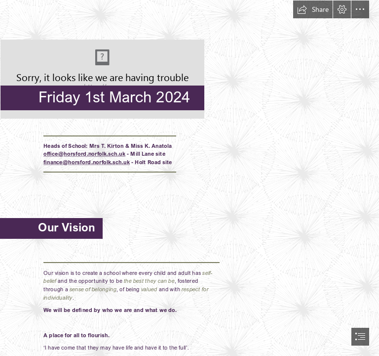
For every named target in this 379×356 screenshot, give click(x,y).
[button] (313, 9)
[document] (189, 178)
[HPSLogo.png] (189, 59)
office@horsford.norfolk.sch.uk (84, 153)
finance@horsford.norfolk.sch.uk (86, 162)
